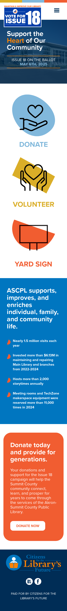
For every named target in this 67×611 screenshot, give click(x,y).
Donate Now (27, 525)
